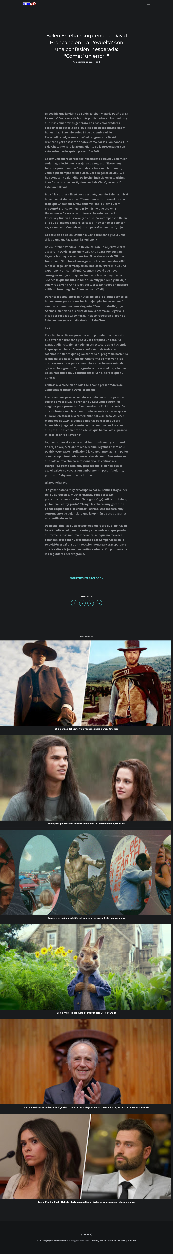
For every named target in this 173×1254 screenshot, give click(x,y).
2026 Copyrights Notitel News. (53, 1240)
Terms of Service (116, 1240)
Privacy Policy (98, 1240)
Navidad (132, 1240)
